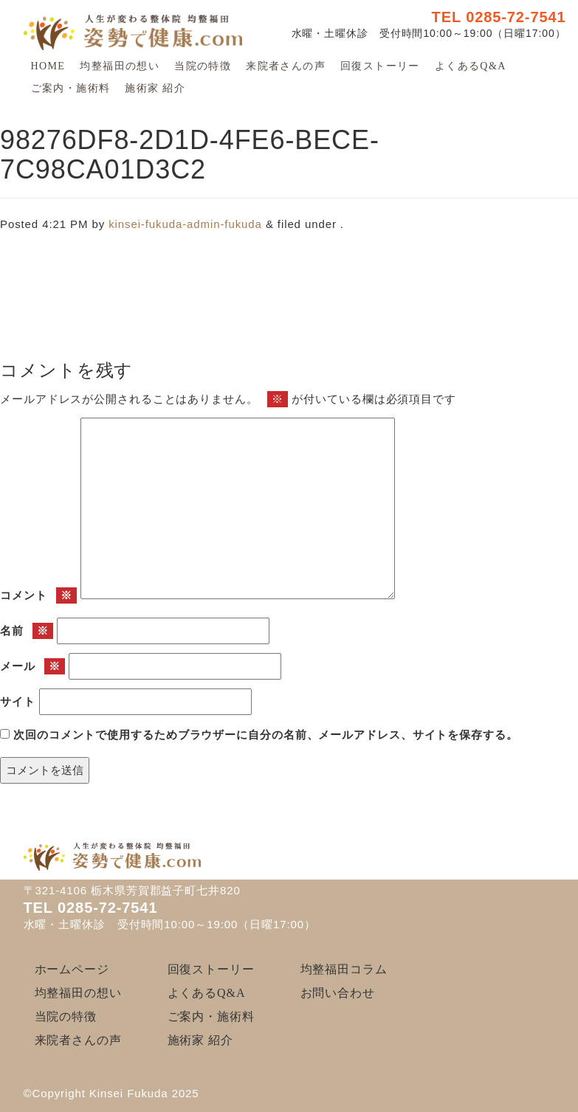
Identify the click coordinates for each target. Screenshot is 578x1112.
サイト (17, 701)
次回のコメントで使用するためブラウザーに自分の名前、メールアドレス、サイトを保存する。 (265, 734)
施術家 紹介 (155, 88)
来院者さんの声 (286, 66)
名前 (26, 631)
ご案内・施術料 (71, 88)
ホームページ (72, 969)
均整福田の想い (119, 66)
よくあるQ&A (470, 66)
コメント (38, 595)
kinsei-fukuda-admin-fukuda (185, 224)
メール (32, 666)
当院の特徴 (202, 66)
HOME (48, 66)
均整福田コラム (344, 969)
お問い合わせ (337, 993)
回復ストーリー (380, 66)
